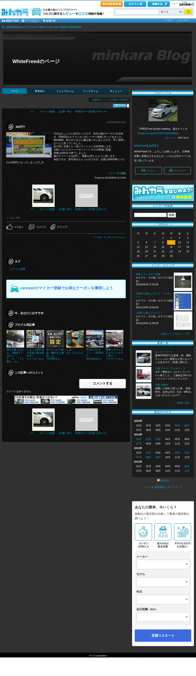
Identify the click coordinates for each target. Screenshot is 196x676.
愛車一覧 (183, 403)
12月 (187, 470)
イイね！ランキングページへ (110, 237)
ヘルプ (174, 4)
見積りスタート (163, 635)
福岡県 (152, 145)
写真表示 (124, 99)
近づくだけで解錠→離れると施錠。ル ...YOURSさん (55, 354)
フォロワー (177, 170)
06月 (187, 425)
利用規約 (159, 487)
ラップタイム (90, 91)
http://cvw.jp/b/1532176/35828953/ (159, 133)
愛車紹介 (40, 91)
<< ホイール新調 (43, 111)
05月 (177, 425)
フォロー (148, 170)
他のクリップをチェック (175, 334)
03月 (158, 439)
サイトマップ (174, 487)
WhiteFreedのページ (36, 61)
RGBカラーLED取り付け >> (90, 111)
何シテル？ (171, 138)
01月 (139, 439)
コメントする (102, 383)
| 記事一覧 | (65, 111)
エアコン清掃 (17, 269)
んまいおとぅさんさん (75, 351)
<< (155, 224)
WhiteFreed (140, 145)
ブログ (33, 26)
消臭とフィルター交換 (148, 274)
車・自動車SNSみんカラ (14, 26)
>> (171, 224)
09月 (158, 457)
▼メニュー (116, 91)
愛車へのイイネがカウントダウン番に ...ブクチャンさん (114, 354)
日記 (41, 26)
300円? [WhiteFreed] (70, 26)
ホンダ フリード (164, 351)
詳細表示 (96, 99)
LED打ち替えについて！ (149, 313)
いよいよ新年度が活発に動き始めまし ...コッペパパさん (35, 354)
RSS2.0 (164, 480)
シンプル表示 (111, 99)
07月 (139, 443)
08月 (148, 457)
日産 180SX (161, 384)
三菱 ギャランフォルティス (170, 368)
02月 (148, 439)
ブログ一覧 (52, 26)
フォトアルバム (65, 91)
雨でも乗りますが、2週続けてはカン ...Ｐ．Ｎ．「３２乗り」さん (15, 355)
